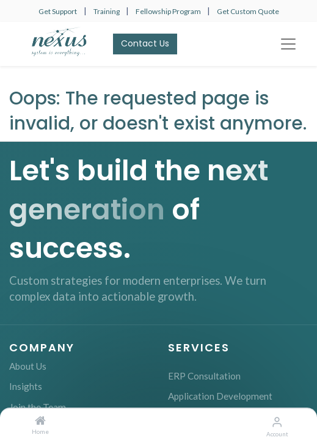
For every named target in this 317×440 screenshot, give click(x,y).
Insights (25, 386)
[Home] (40, 421)
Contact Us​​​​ (145, 43)
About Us (27, 366)
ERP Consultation (204, 375)
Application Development (220, 396)
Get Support (57, 11)
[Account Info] (277, 421)
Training (107, 11)
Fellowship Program (169, 11)
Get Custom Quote (248, 11)
